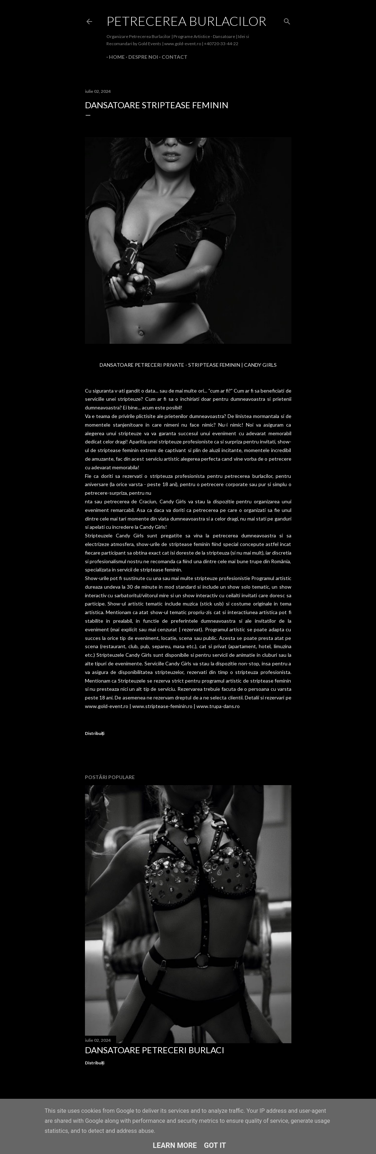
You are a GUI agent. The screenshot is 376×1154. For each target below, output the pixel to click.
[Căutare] (287, 20)
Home (114, 57)
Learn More (175, 1145)
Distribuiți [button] (95, 733)
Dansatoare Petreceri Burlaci (154, 1050)
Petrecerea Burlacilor (186, 21)
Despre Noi (141, 57)
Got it (215, 1145)
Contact (172, 57)
